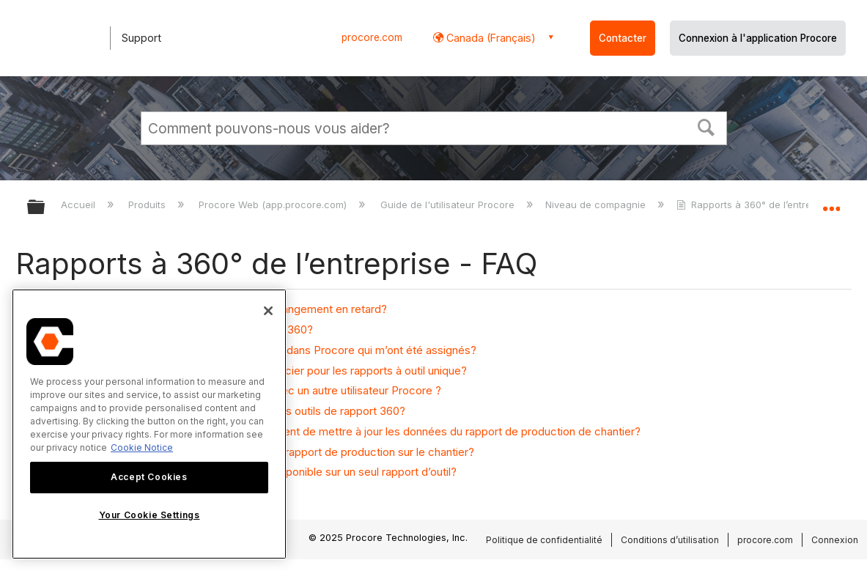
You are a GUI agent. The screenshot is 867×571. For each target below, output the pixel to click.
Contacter (622, 38)
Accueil (79, 204)
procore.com (372, 37)
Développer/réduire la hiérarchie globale (45, 207)
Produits (148, 204)
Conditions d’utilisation (670, 539)
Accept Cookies (149, 476)
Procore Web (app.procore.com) (274, 204)
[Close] (268, 311)
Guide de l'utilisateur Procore (448, 204)
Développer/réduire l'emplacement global (831, 202)
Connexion (834, 539)
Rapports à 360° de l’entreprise (756, 204)
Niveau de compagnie (597, 204)
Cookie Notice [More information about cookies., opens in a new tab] (142, 447)
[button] (705, 126)
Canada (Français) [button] (489, 38)
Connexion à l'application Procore (758, 38)
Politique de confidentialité (544, 539)
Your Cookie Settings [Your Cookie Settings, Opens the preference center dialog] (149, 514)
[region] (149, 424)
